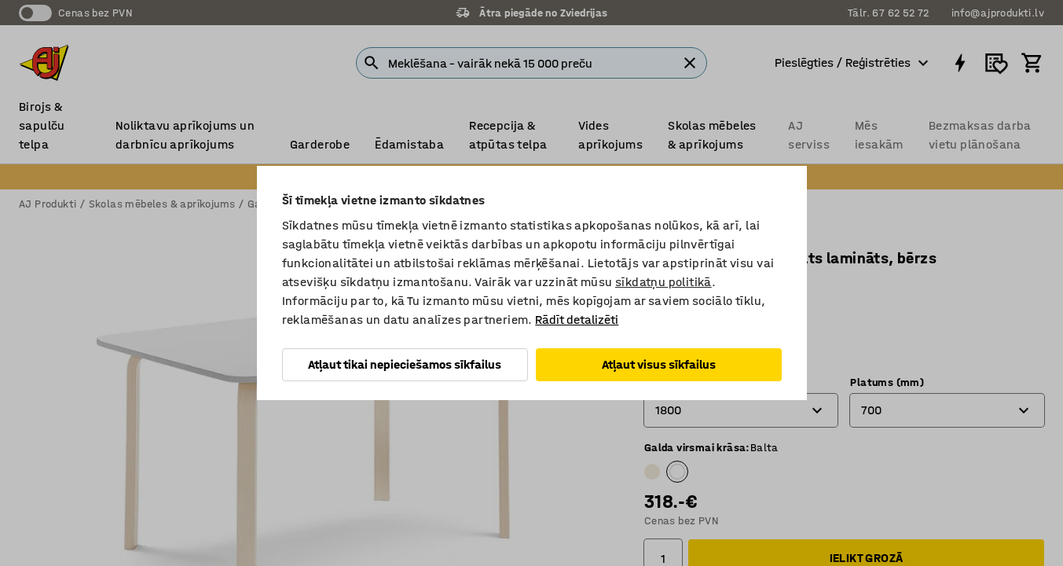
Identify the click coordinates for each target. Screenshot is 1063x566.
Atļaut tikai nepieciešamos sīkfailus (404, 364)
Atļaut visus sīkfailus (659, 364)
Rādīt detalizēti (576, 319)
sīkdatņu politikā (663, 281)
